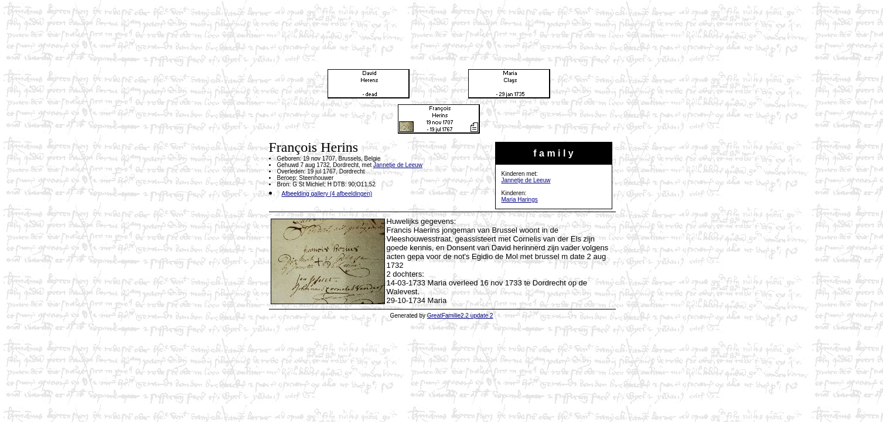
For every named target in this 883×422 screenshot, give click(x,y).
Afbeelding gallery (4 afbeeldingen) (327, 193)
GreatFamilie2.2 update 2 (460, 315)
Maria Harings (520, 199)
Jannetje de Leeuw (526, 180)
